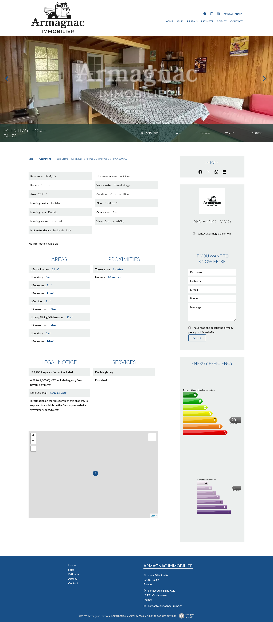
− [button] (33, 441)
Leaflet (154, 516)
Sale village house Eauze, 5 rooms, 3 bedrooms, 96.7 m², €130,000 (92, 158)
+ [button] (33, 435)
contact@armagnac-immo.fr (214, 233)
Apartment (45, 158)
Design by (185, 616)
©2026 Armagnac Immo (93, 615)
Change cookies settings (161, 615)
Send (197, 338)
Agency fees (136, 615)
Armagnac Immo (212, 221)
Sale (31, 158)
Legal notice (118, 615)
